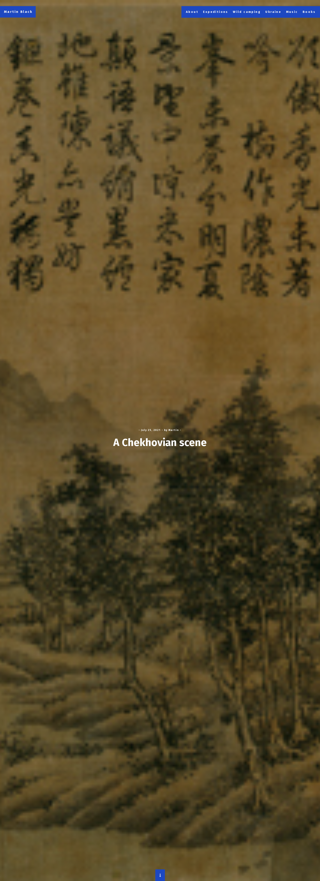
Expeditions (215, 12)
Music (292, 12)
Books (309, 12)
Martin (174, 430)
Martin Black (18, 12)
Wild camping (247, 12)
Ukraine (273, 12)
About (192, 12)
